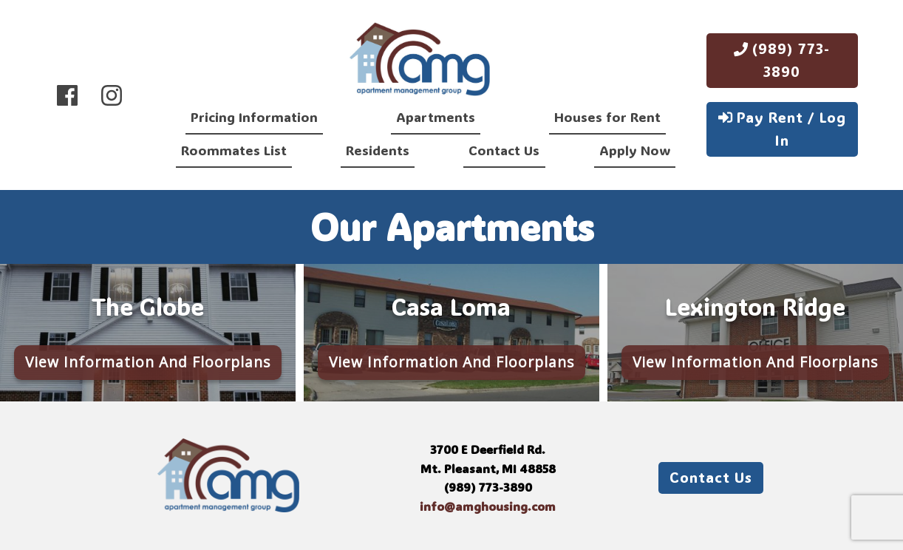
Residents (377, 150)
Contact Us (503, 150)
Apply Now (634, 150)
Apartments (435, 117)
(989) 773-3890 (782, 60)
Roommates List (234, 150)
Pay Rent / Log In (782, 128)
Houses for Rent (607, 117)
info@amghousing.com (488, 506)
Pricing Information (254, 117)
